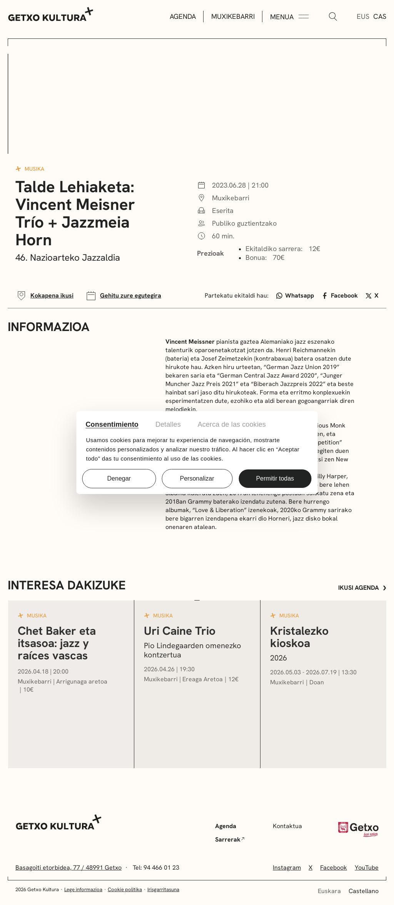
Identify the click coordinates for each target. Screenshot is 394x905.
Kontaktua (287, 826)
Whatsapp (295, 295)
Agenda (183, 16)
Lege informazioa (83, 889)
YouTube (367, 867)
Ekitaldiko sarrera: (273, 248)
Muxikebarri (233, 16)
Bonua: (256, 257)
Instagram (287, 867)
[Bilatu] (332, 17)
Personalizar (197, 478)
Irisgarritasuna (163, 889)
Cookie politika (125, 889)
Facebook (340, 295)
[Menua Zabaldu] (289, 17)
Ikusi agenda (362, 588)
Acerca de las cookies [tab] (232, 424)
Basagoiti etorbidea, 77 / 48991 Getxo (68, 867)
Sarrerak (229, 839)
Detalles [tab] (168, 424)
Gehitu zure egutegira (123, 295)
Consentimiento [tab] (112, 424)
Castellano (364, 891)
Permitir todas (275, 478)
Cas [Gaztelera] (379, 16)
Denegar (119, 478)
